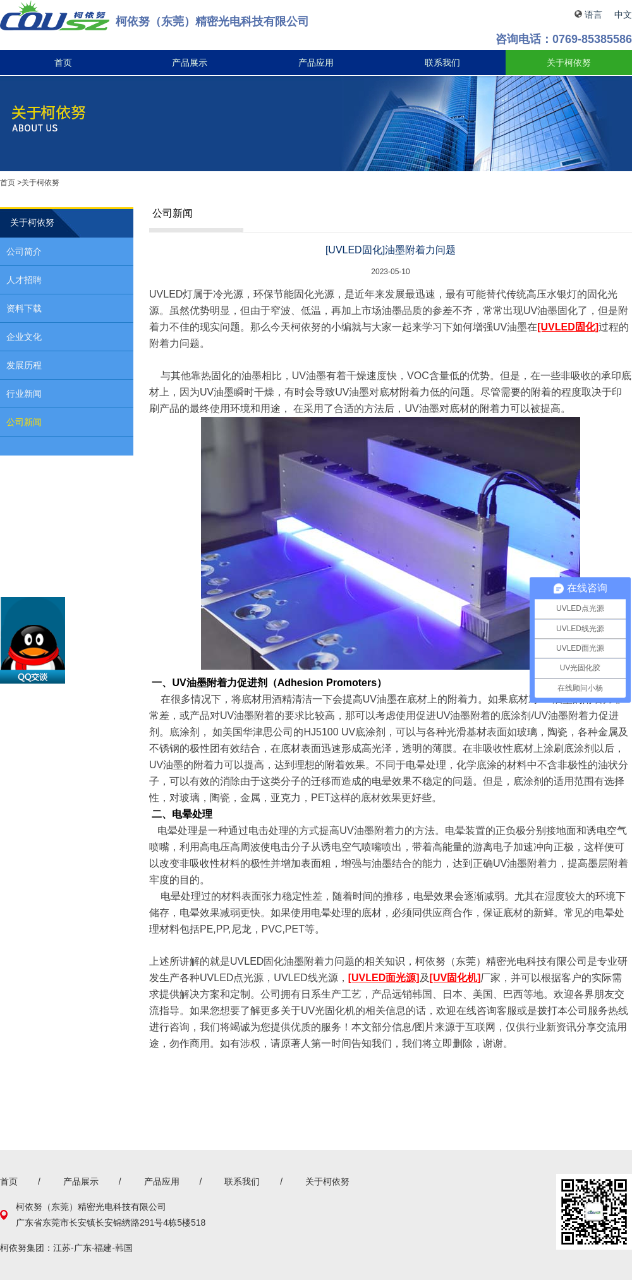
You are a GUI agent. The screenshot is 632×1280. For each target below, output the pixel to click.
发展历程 (24, 365)
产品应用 (316, 62)
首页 (63, 62)
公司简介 (24, 251)
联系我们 (442, 62)
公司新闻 (24, 422)
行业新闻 (24, 394)
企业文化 (24, 337)
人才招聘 (24, 280)
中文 (623, 14)
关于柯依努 (569, 62)
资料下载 (24, 308)
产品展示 (189, 62)
